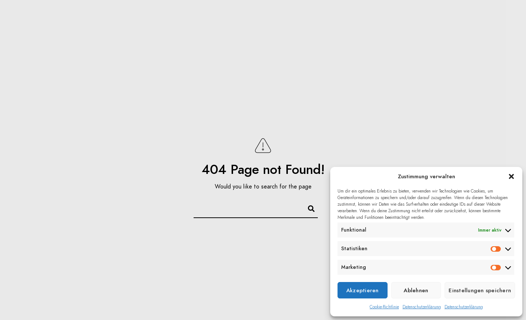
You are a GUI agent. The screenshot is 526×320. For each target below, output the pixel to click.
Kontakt (423, 18)
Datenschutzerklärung (422, 307)
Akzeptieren (362, 290)
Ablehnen (416, 290)
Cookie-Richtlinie (384, 307)
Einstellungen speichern (480, 290)
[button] (511, 176)
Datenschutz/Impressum (401, 55)
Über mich (373, 18)
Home (36, 18)
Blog (123, 18)
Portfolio (80, 18)
